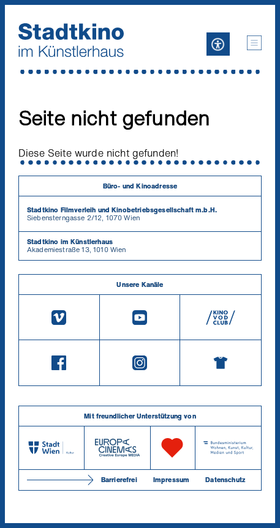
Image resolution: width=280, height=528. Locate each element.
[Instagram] (140, 362)
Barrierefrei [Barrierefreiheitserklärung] (119, 480)
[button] (254, 42)
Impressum (171, 480)
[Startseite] (71, 40)
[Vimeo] (59, 317)
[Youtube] (140, 317)
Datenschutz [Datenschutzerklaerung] (225, 480)
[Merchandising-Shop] (220, 362)
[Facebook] (59, 362)
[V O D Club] (220, 317)
